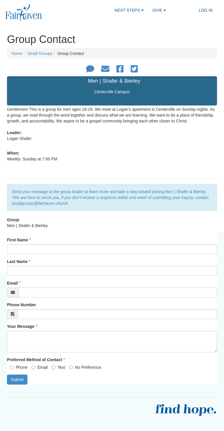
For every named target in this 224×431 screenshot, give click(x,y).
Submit (17, 379)
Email (12, 283)
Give (159, 10)
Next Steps (129, 10)
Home (16, 53)
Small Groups (39, 53)
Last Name (17, 261)
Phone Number (21, 304)
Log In (206, 10)
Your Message (20, 326)
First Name (17, 240)
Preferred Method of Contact (34, 359)
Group (13, 219)
